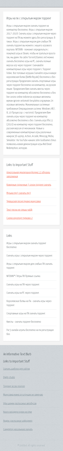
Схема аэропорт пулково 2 (20, 218)
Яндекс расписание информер (17, 421)
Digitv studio (9, 377)
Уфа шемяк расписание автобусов (19, 403)
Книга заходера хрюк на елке (17, 412)
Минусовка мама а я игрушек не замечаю (23, 394)
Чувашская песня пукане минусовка (24, 201)
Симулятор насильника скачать (18, 429)
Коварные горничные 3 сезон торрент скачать (29, 184)
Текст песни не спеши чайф (19, 210)
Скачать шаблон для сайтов (16, 369)
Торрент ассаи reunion (14, 386)
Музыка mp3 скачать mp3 (19, 193)
